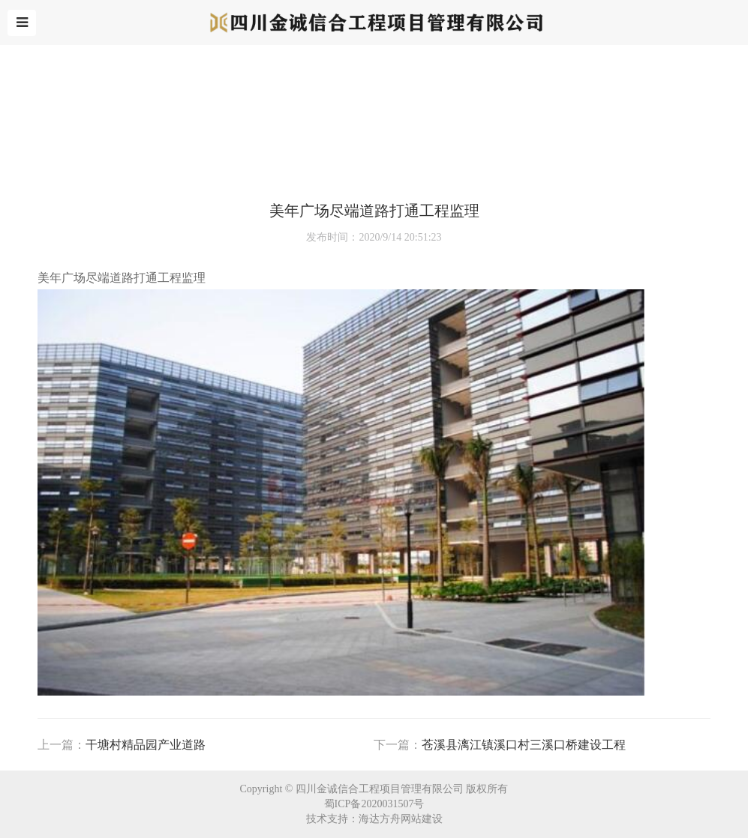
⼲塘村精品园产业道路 (146, 744)
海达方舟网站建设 (401, 819)
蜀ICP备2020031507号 (374, 804)
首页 (40, 168)
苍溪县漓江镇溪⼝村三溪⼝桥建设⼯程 (524, 744)
